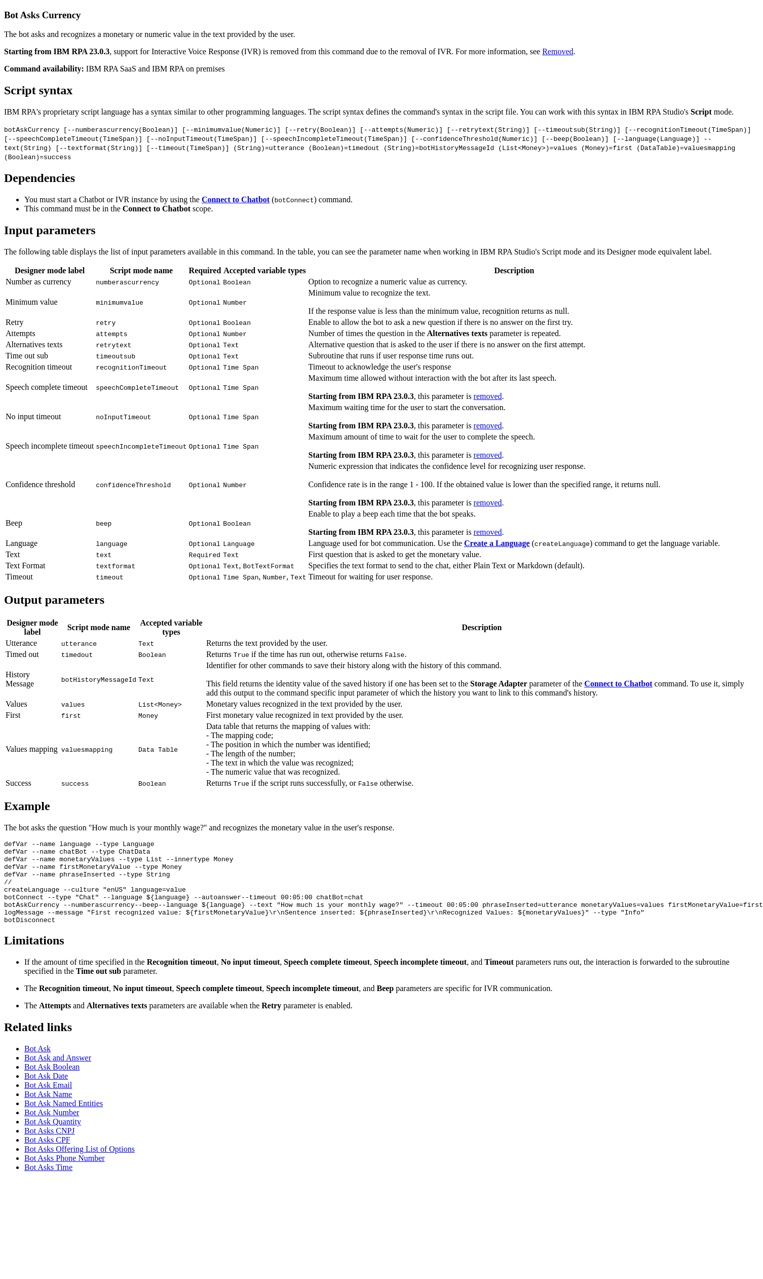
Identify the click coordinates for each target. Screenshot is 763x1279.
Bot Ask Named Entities (63, 1111)
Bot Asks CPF (47, 1147)
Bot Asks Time (48, 1175)
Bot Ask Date (46, 1083)
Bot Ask (37, 1056)
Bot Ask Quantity (52, 1129)
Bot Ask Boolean (52, 1074)
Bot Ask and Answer (57, 1065)
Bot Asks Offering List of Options (79, 1156)
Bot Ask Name (48, 1102)
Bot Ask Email (48, 1092)
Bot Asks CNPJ (49, 1138)
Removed (557, 51)
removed (488, 387)
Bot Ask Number (51, 1120)
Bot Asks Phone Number (64, 1165)
